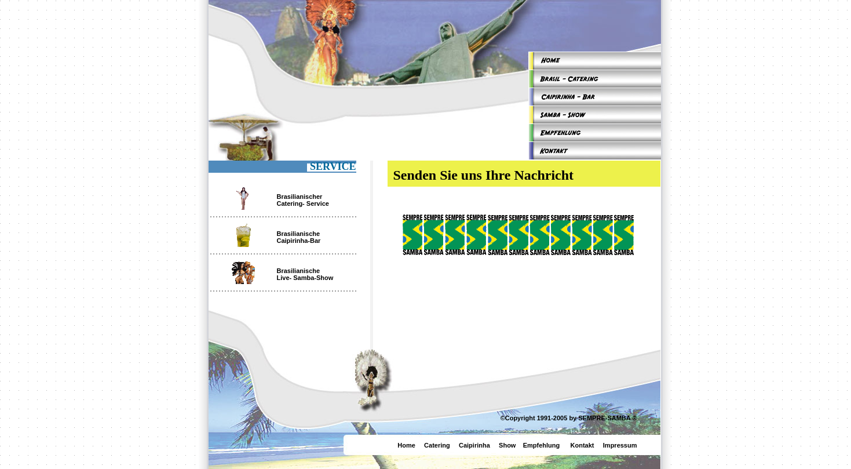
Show (507, 445)
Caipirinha (478, 445)
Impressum (620, 445)
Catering (437, 445)
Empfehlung (541, 445)
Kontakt (582, 445)
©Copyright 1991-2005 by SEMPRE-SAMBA (566, 418)
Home (406, 445)
